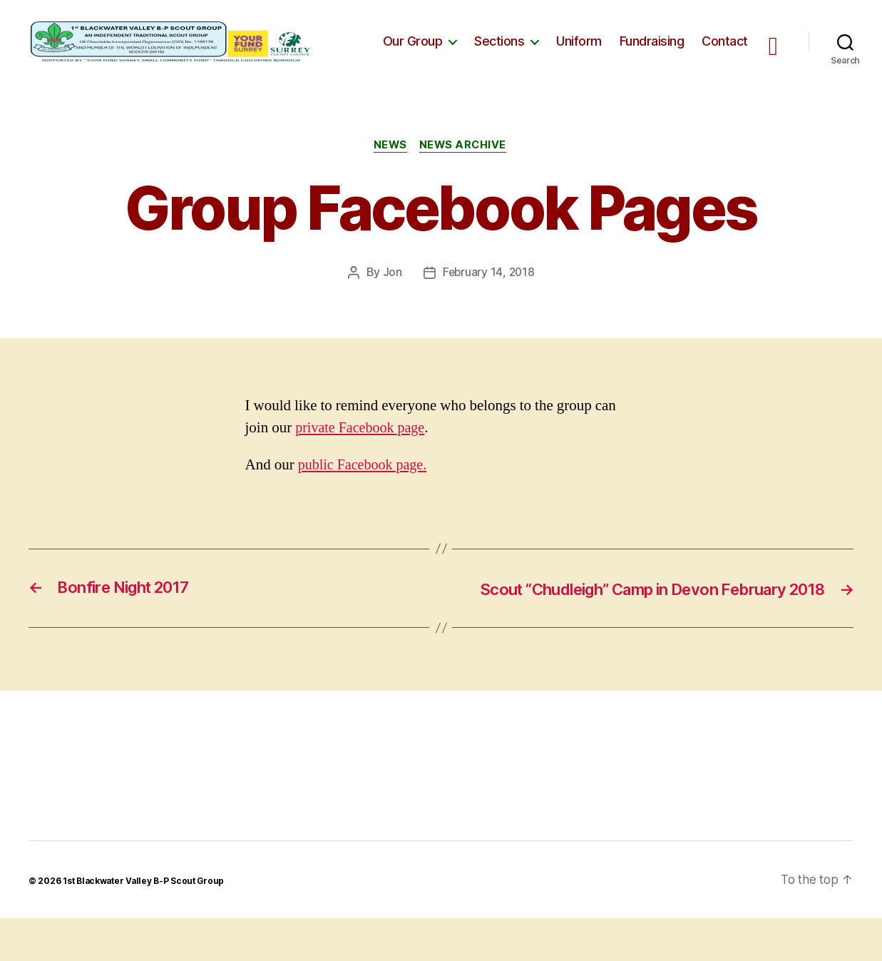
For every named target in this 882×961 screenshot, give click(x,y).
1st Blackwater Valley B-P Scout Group (146, 923)
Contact (725, 51)
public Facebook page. (365, 487)
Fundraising (652, 51)
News (389, 167)
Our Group (413, 51)
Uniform (579, 51)
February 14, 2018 (488, 295)
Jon (391, 295)
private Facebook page (363, 449)
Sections (499, 51)
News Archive (465, 167)
